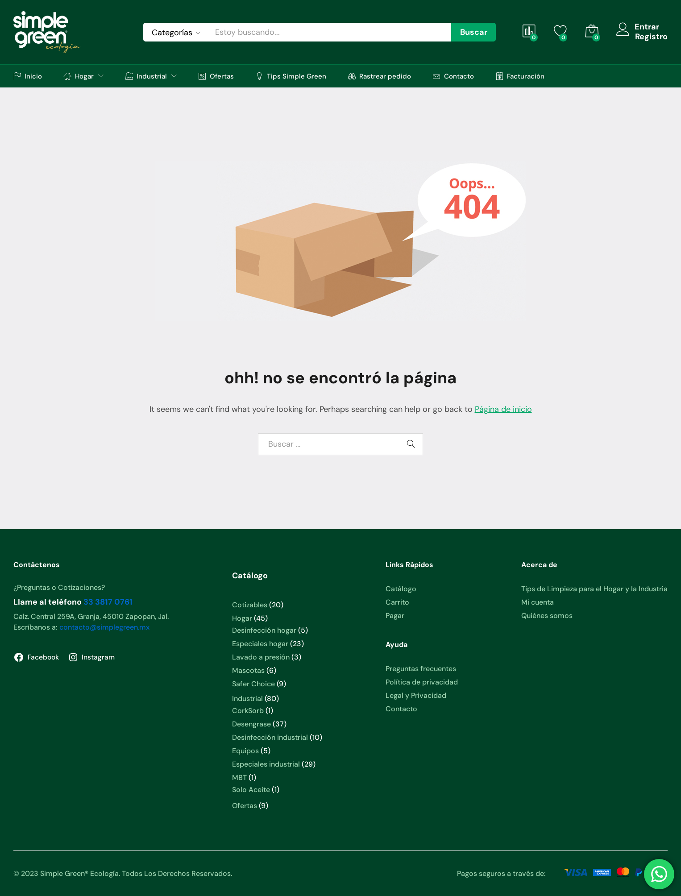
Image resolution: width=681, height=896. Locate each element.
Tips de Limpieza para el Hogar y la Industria (594, 588)
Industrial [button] (146, 76)
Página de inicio (503, 409)
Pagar (395, 615)
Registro (651, 37)
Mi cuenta (537, 602)
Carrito (397, 602)
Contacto (453, 76)
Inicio (27, 76)
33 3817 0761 (108, 602)
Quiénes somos (547, 615)
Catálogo (401, 588)
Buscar (473, 32)
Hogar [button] (79, 76)
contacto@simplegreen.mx (104, 627)
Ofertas (216, 76)
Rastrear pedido (379, 76)
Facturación (520, 76)
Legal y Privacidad (416, 695)
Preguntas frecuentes (421, 668)
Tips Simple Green (291, 76)
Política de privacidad (422, 682)
